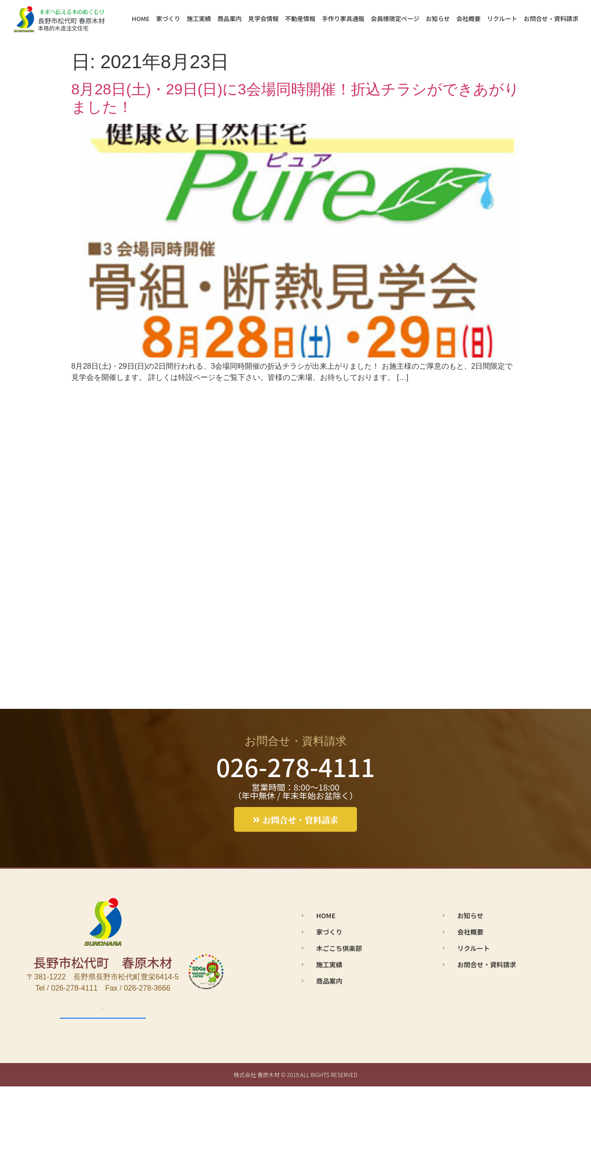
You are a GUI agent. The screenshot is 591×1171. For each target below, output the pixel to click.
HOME (141, 18)
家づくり (168, 18)
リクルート (502, 18)
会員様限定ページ (395, 18)
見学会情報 (263, 18)
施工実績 (199, 18)
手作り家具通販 (343, 18)
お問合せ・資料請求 (551, 18)
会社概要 (468, 18)
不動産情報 (300, 18)
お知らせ (438, 18)
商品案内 (230, 18)
